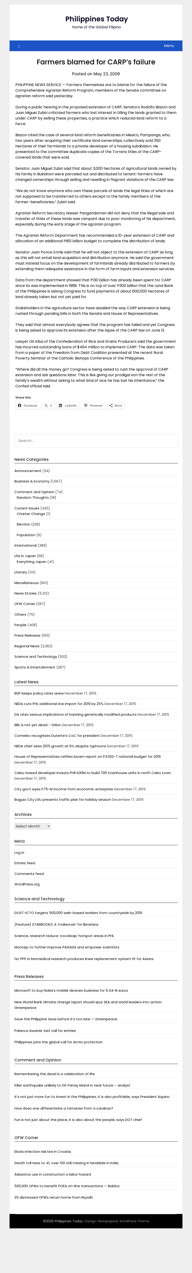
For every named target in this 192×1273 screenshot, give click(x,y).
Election (23, 524)
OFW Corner (24, 603)
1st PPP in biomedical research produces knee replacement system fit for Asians (84, 958)
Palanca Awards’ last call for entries (45, 1030)
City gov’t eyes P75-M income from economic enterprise (63, 789)
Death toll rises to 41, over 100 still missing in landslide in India (66, 1162)
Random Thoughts (33, 497)
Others (20, 614)
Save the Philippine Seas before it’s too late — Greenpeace (65, 1019)
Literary (20, 572)
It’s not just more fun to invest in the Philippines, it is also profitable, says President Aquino (92, 1096)
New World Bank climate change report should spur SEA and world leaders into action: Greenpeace (88, 1005)
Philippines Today (96, 19)
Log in (19, 852)
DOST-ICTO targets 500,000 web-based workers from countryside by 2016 (78, 912)
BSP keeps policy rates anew (39, 693)
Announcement (27, 470)
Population (26, 534)
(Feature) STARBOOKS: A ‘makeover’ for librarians (56, 924)
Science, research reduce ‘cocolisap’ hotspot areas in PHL (64, 935)
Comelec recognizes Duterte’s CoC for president (57, 735)
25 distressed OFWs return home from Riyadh (53, 1197)
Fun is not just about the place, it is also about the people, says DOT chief (78, 1119)
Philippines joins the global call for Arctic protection (58, 1042)
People (20, 624)
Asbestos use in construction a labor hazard (52, 1174)
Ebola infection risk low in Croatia (42, 1151)
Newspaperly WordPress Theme (123, 1221)
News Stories (25, 593)
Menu (169, 45)
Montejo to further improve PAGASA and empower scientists (66, 947)
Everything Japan (31, 561)
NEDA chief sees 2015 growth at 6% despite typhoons (60, 746)
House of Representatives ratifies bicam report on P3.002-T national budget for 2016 (87, 756)
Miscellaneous (26, 582)
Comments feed (29, 873)
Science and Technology (35, 656)
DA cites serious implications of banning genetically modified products (75, 714)
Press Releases (27, 635)
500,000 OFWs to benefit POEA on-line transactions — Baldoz (67, 1185)
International (25, 545)
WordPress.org (27, 884)
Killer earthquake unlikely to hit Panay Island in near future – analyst (72, 1085)
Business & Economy (32, 481)
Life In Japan (25, 555)
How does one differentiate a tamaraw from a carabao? (63, 1108)
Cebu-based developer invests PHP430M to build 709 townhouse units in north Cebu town (92, 772)
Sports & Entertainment (34, 667)
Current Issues (26, 508)
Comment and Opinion (34, 491)
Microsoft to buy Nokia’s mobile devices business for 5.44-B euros (71, 990)
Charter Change (31, 513)
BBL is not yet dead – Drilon (37, 724)
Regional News (27, 646)
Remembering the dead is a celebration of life (54, 1073)
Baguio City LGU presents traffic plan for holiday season (62, 799)
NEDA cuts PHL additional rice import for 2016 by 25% (59, 703)
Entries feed (24, 863)
